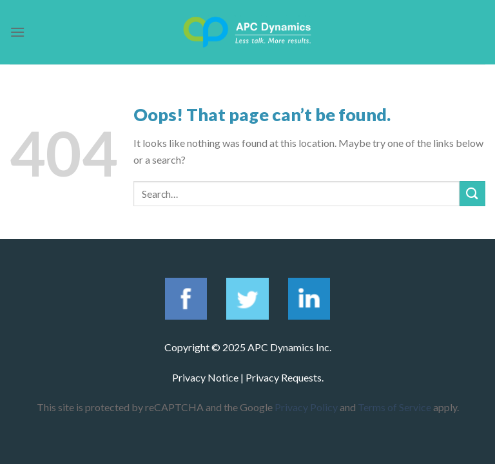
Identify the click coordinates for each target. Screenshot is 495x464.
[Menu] (17, 32)
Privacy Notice (205, 377)
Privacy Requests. (285, 377)
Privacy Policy (306, 407)
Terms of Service (394, 407)
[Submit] (472, 193)
